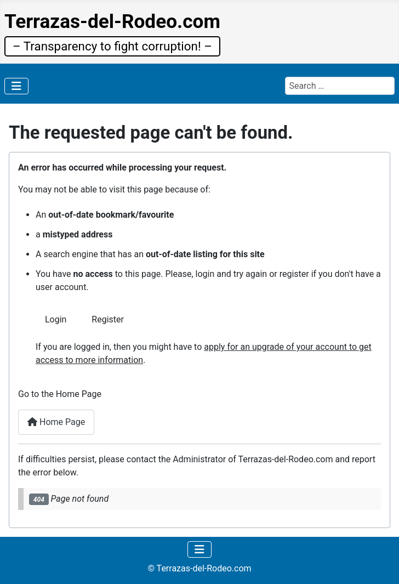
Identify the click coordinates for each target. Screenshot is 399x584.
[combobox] (340, 85)
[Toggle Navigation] (16, 86)
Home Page (56, 422)
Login (55, 319)
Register (108, 319)
